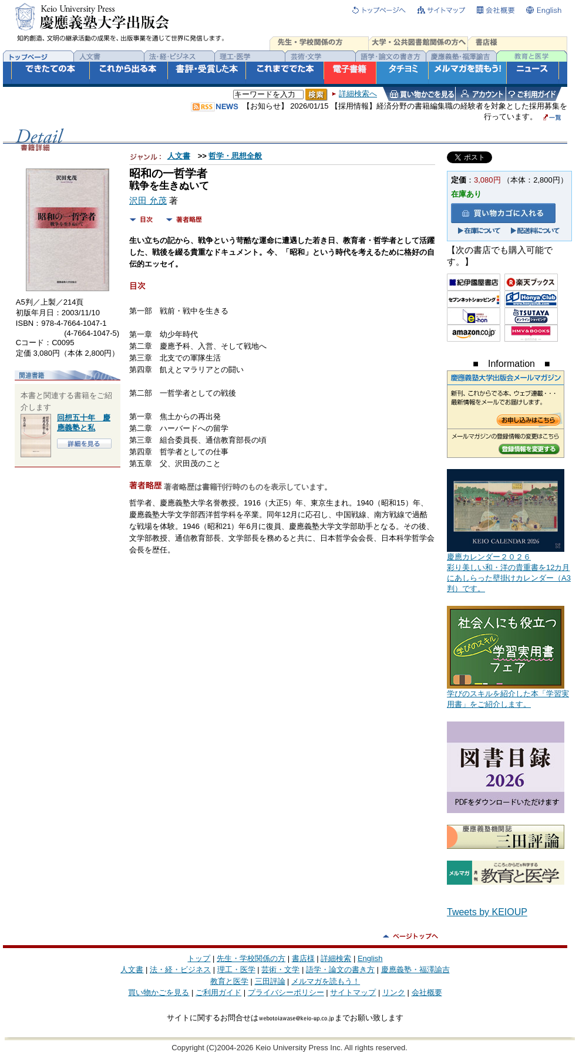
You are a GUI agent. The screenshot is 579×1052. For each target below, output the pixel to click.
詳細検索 (336, 958)
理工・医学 (236, 969)
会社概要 (427, 992)
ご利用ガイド (218, 992)
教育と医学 (229, 981)
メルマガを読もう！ (325, 981)
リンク (393, 992)
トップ (198, 958)
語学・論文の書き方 (340, 969)
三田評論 (270, 981)
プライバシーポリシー (286, 992)
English (370, 958)
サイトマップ (353, 992)
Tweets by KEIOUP (487, 912)
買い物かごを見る (158, 992)
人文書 (178, 155)
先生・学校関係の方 (251, 958)
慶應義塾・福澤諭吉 (415, 969)
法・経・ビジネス (180, 969)
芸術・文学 (280, 969)
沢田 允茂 (148, 200)
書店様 (303, 958)
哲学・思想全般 (235, 155)
